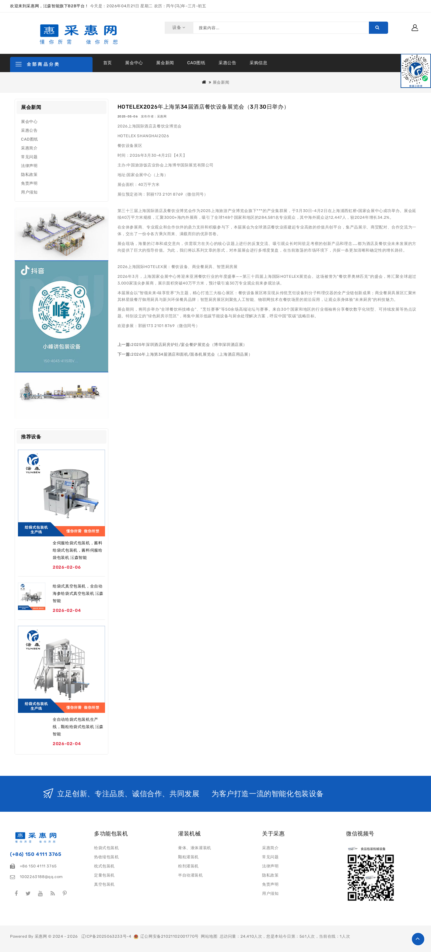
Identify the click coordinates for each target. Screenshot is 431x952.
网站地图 (209, 936)
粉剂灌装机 (188, 866)
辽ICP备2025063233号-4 (106, 936)
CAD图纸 (196, 62)
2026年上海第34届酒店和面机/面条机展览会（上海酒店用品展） (191, 354)
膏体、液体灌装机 (194, 848)
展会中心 (134, 62)
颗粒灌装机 (188, 857)
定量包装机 (104, 875)
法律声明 (29, 165)
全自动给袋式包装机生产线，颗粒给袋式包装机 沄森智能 (78, 726)
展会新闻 (165, 62)
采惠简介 (29, 148)
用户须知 (29, 192)
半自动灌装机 (190, 875)
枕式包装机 (104, 866)
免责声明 (29, 183)
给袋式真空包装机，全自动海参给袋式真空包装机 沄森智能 (78, 593)
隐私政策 (29, 174)
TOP (418, 939)
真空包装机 (104, 884)
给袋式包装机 (106, 848)
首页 (107, 62)
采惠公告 (227, 62)
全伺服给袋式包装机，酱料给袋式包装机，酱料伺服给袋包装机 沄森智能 (77, 550)
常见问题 (29, 157)
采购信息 (258, 62)
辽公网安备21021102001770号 (166, 936)
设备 (177, 27)
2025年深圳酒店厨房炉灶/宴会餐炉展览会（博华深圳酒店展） (189, 344)
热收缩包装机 (106, 857)
